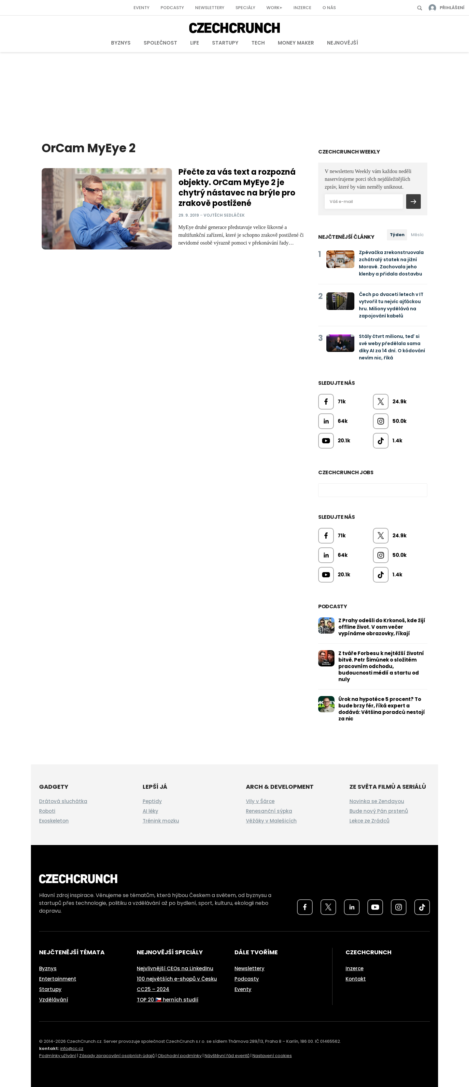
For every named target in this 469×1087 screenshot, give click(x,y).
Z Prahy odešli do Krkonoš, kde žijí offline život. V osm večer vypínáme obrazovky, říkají (381, 627)
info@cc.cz (71, 1048)
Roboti (47, 811)
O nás (329, 8)
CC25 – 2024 (153, 989)
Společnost (160, 42)
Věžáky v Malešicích (271, 820)
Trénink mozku (161, 820)
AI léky (150, 811)
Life (194, 42)
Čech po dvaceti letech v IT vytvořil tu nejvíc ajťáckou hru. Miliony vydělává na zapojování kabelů (391, 305)
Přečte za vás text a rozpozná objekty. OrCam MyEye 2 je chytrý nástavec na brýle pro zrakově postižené (237, 187)
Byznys (121, 42)
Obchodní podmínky (180, 1056)
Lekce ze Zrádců (369, 820)
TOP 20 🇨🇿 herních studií (167, 999)
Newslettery (209, 8)
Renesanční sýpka (269, 811)
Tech (258, 42)
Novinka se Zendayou (376, 801)
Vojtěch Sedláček (224, 215)
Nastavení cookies (272, 1056)
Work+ (274, 8)
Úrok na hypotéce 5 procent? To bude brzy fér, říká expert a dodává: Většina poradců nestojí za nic (381, 709)
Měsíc (417, 235)
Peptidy (152, 801)
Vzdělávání (53, 999)
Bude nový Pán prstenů (378, 811)
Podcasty (172, 8)
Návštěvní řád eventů (227, 1056)
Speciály (245, 8)
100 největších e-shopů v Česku (177, 978)
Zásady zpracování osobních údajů (117, 1056)
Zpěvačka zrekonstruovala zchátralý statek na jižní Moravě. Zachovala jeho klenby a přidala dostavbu (391, 263)
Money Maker (296, 42)
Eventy (141, 8)
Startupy (225, 42)
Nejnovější (342, 42)
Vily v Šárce (260, 801)
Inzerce (302, 8)
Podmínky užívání (57, 1056)
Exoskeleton (54, 820)
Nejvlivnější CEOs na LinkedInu (175, 968)
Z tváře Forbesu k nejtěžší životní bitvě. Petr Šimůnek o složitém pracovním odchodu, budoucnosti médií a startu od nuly (381, 666)
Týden (397, 235)
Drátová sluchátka (63, 801)
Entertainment (57, 978)
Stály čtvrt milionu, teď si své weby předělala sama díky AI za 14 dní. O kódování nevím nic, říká (392, 347)
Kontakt (356, 978)
